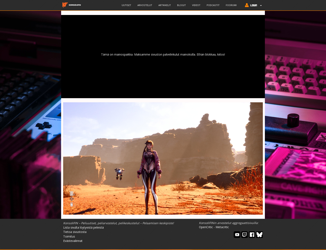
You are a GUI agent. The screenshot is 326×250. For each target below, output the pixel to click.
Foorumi (231, 5)
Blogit (181, 5)
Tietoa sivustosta (74, 232)
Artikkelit (164, 5)
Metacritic (222, 227)
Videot (196, 5)
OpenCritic (206, 227)
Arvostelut (144, 5)
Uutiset (126, 5)
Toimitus (69, 236)
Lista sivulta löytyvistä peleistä (83, 227)
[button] (252, 5)
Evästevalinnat (73, 241)
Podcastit (213, 5)
